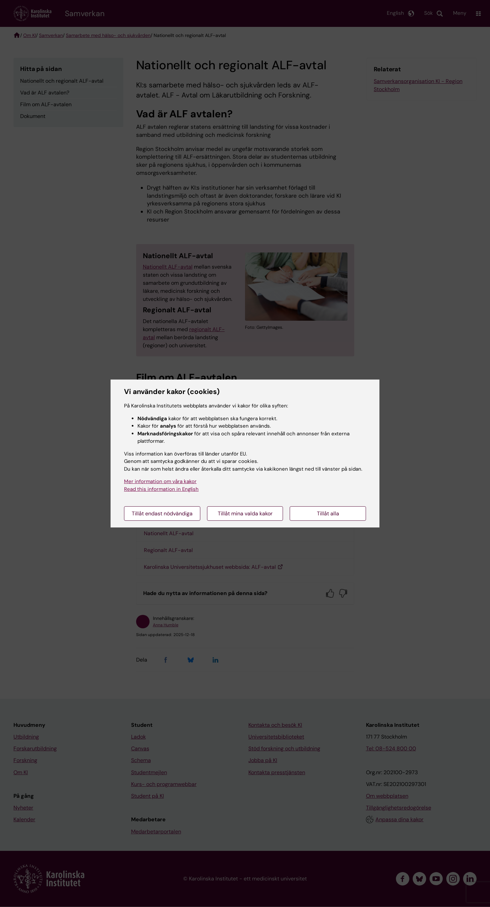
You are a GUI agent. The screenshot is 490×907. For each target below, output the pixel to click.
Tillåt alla (328, 513)
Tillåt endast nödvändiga (162, 513)
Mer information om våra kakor (160, 481)
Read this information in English (161, 489)
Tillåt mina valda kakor (245, 513)
